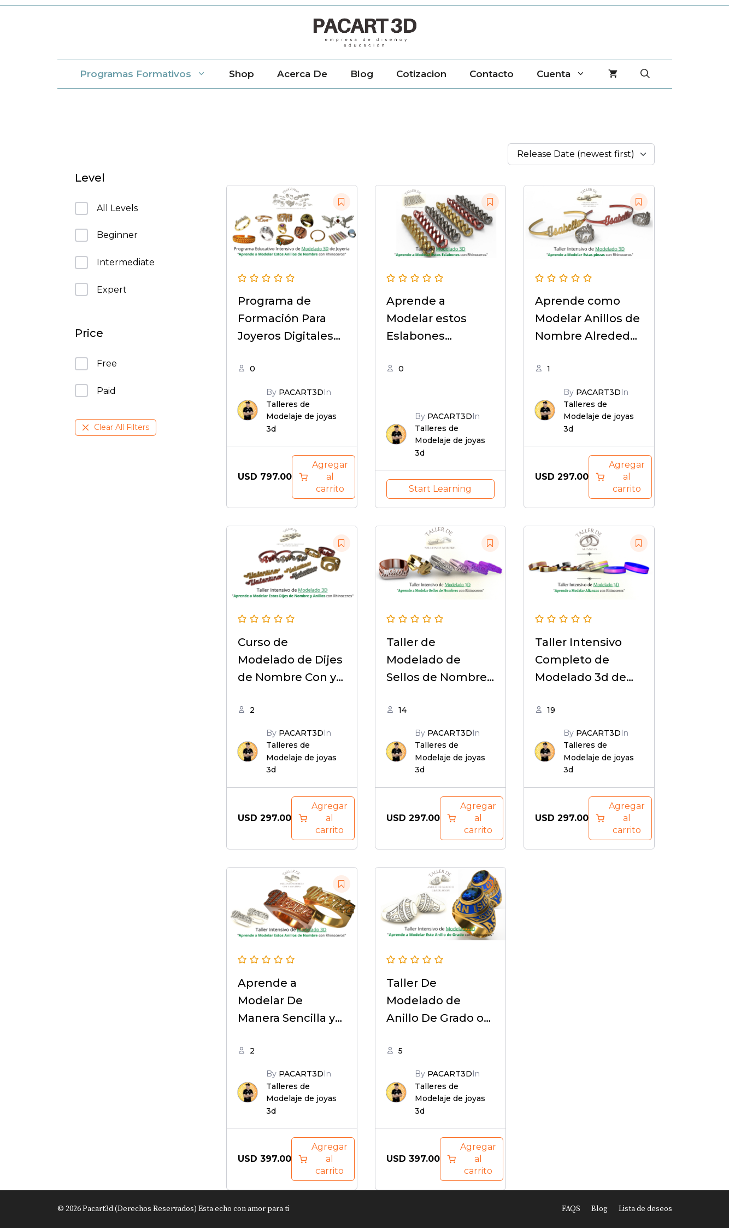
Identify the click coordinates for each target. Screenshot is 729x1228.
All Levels (106, 208)
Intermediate (115, 262)
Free (96, 363)
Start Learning (440, 489)
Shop (241, 73)
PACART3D (301, 392)
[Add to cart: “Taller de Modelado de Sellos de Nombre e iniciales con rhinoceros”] (471, 818)
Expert (101, 289)
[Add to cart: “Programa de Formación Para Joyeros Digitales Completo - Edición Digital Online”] (323, 477)
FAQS (571, 1209)
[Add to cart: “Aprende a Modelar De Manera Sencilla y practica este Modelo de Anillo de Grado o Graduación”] (471, 1159)
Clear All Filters (115, 427)
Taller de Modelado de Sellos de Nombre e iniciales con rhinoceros (436, 677)
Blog (361, 73)
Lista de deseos (645, 1209)
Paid (95, 390)
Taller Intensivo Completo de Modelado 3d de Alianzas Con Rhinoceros (580, 677)
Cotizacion (421, 73)
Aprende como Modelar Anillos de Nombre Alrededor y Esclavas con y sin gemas (588, 335)
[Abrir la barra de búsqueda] (645, 74)
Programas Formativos (148, 74)
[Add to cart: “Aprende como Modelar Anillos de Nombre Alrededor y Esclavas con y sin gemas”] (620, 477)
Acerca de (302, 73)
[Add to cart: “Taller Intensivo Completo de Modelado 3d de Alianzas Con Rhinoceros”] (620, 818)
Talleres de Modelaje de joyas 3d (301, 416)
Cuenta (567, 74)
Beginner (106, 235)
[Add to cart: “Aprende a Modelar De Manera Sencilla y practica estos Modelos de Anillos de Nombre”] (323, 1159)
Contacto (491, 73)
